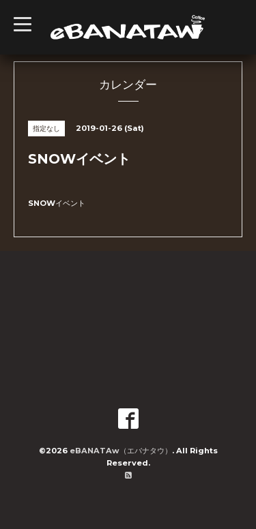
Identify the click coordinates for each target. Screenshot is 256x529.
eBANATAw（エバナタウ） (121, 450)
